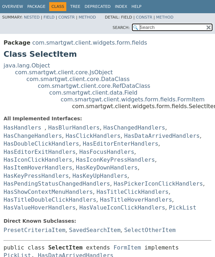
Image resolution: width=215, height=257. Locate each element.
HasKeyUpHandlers (99, 175)
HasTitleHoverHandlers (136, 199)
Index (121, 6)
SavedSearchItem (95, 230)
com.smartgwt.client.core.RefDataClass (94, 85)
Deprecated (98, 6)
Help (137, 6)
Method (87, 17)
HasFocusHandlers (106, 151)
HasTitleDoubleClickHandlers (50, 199)
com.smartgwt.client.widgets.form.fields (89, 42)
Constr (66, 17)
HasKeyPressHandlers (36, 175)
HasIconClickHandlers (38, 159)
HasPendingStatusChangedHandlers (57, 183)
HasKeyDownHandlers (107, 167)
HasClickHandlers (93, 135)
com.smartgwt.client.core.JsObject (64, 72)
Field (49, 17)
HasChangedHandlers (134, 127)
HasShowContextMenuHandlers (48, 191)
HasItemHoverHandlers (38, 167)
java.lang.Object (27, 65)
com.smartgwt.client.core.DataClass (78, 79)
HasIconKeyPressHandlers (115, 159)
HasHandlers (22, 127)
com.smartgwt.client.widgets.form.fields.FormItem (133, 99)
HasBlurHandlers (74, 127)
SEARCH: (121, 27)
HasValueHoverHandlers (40, 207)
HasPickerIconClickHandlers (158, 183)
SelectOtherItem (150, 230)
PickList (182, 207)
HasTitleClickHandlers (133, 191)
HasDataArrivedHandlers (162, 135)
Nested (32, 17)
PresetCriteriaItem (34, 230)
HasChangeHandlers (33, 135)
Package (36, 6)
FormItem (127, 247)
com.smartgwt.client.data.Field (93, 92)
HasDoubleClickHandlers (41, 143)
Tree (75, 6)
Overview (12, 6)
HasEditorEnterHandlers (120, 143)
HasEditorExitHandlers (40, 151)
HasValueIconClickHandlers (122, 207)
